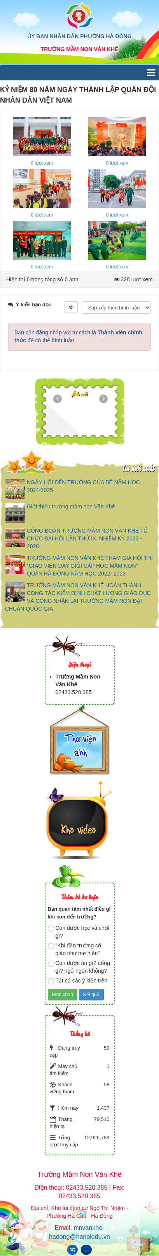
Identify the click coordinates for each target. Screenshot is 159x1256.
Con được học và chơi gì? (79, 932)
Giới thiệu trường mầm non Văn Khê (71, 506)
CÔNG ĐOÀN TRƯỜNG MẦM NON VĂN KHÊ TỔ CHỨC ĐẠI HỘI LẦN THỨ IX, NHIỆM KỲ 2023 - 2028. (87, 538)
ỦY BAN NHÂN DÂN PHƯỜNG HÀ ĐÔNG (79, 36)
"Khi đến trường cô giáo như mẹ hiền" (74, 949)
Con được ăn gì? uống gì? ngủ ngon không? (79, 967)
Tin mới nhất (137, 468)
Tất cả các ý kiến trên (78, 980)
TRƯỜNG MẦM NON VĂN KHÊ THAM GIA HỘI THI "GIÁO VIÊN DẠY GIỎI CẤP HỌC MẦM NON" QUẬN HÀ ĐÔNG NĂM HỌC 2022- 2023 (90, 566)
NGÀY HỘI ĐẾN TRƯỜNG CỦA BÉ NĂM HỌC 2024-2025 (83, 486)
